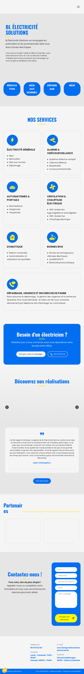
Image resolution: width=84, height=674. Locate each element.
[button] (31, 354)
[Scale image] (13, 70)
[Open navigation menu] (78, 7)
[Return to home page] (13, 6)
